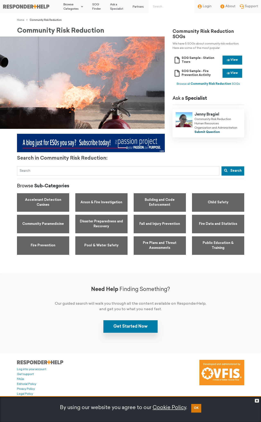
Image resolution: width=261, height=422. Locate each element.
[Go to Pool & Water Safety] (101, 245)
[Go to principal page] (26, 6)
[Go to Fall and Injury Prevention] (160, 224)
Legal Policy (25, 394)
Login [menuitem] (204, 7)
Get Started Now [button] (130, 327)
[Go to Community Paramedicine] (43, 224)
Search (233, 171)
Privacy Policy (26, 389)
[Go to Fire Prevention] (43, 245)
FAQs (20, 379)
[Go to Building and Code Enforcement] (160, 202)
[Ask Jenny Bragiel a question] (184, 123)
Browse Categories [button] (71, 6)
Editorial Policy (26, 384)
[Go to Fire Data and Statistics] (218, 224)
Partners (138, 6)
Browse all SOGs (208, 84)
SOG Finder (96, 6)
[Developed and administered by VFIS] (221, 372)
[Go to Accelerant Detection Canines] (43, 202)
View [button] (232, 60)
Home (20, 20)
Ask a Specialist (116, 6)
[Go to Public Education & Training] (218, 245)
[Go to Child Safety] (218, 202)
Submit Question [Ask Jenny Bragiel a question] (207, 132)
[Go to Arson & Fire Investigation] (101, 202)
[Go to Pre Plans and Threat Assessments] (160, 245)
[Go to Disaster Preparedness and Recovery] (101, 224)
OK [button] (196, 408)
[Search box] (170, 6)
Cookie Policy (169, 407)
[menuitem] (73, 6)
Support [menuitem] (249, 7)
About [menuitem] (227, 7)
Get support (25, 374)
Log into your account (31, 369)
